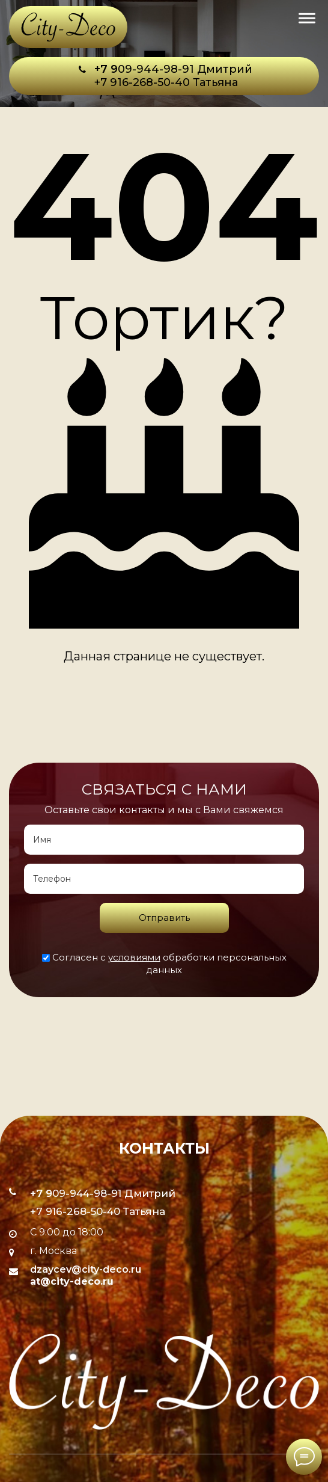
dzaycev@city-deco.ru (85, 1269)
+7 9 (106, 69)
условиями (134, 957)
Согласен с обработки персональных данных (164, 964)
